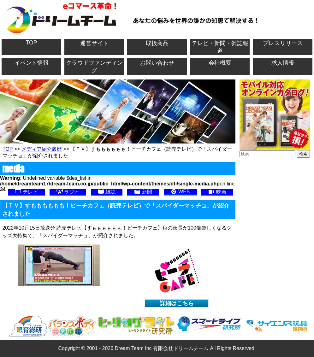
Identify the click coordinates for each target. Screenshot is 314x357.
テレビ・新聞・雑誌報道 (220, 47)
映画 (217, 192)
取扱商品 (157, 43)
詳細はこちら (177, 303)
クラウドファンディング (94, 66)
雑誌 (107, 192)
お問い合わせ (157, 63)
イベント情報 (32, 63)
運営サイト (94, 43)
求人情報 (282, 63)
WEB (180, 191)
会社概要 (220, 63)
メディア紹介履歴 (41, 149)
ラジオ (67, 192)
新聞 (143, 192)
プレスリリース (283, 43)
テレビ (26, 192)
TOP (31, 42)
